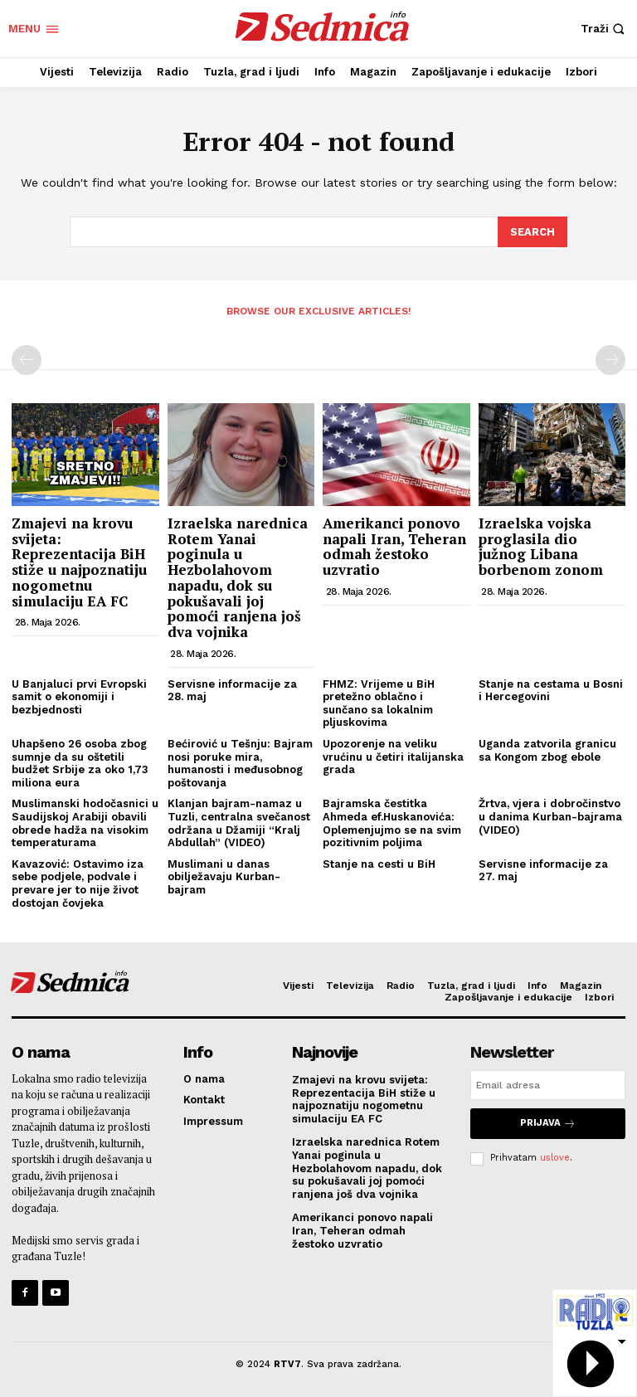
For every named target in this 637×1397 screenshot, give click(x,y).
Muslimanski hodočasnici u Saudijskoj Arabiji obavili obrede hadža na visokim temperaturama (85, 822)
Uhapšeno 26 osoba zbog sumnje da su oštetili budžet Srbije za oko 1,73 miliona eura (80, 762)
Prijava (548, 1122)
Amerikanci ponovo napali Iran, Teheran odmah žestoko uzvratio (394, 545)
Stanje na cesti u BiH (379, 862)
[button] (605, 28)
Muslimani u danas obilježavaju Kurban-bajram (224, 875)
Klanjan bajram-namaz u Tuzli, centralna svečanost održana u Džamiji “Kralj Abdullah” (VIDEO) (239, 822)
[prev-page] (26, 359)
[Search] (532, 231)
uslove (555, 1155)
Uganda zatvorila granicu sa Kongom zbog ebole (547, 749)
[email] (547, 1084)
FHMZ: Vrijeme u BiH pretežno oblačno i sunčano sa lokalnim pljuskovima (379, 702)
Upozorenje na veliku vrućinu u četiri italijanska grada (393, 756)
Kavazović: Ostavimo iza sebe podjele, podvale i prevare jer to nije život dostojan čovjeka (77, 882)
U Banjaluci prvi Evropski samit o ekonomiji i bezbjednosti (79, 695)
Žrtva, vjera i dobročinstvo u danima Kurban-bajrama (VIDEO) (550, 815)
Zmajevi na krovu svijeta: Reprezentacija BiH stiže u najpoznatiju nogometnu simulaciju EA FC (79, 561)
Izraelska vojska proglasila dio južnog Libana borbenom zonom (543, 545)
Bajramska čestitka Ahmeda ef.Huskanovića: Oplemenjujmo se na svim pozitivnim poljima (392, 822)
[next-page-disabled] (610, 359)
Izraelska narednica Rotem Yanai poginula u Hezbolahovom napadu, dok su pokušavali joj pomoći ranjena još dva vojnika (238, 576)
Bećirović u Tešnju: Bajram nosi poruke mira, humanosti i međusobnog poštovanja (240, 762)
